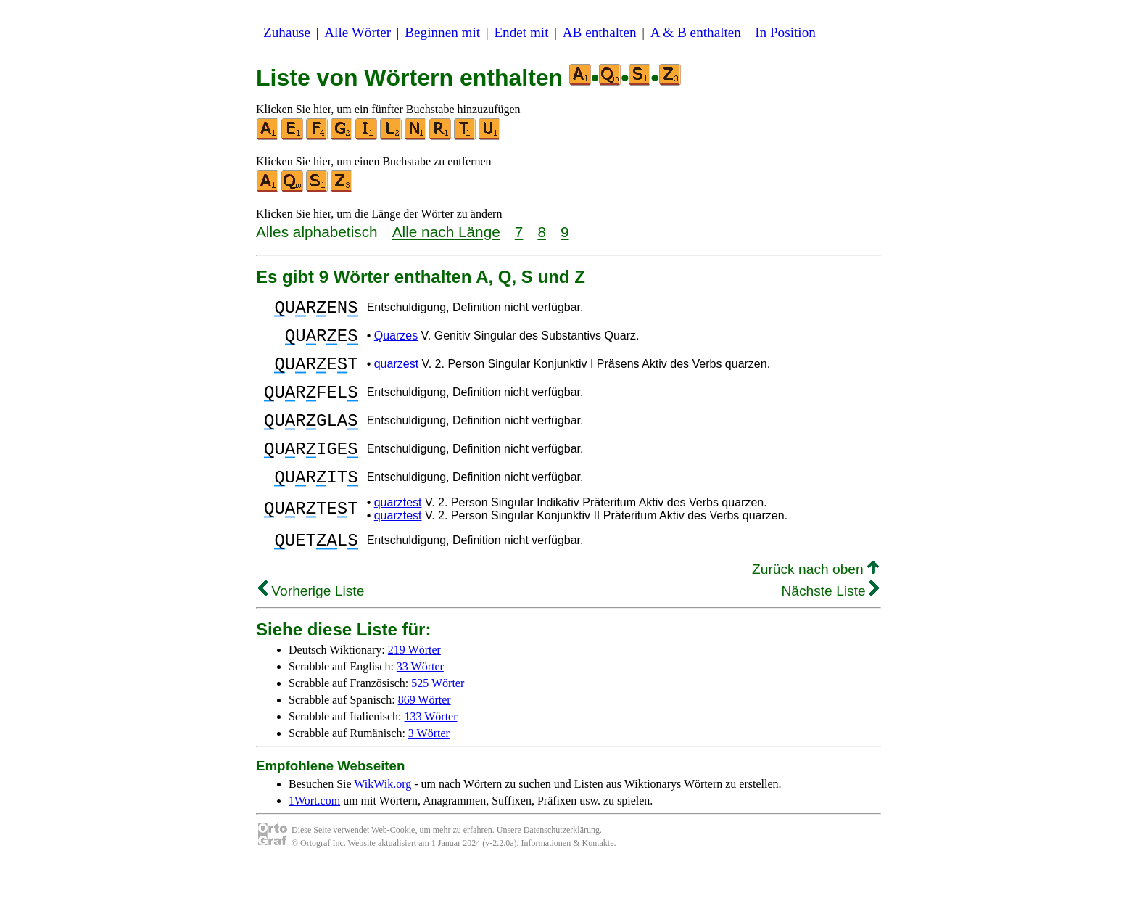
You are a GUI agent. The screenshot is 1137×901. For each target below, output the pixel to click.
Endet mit (521, 32)
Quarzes (396, 342)
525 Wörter (437, 718)
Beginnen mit (442, 32)
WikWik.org (382, 818)
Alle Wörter (357, 32)
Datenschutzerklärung (562, 865)
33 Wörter (420, 701)
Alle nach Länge (446, 231)
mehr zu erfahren (462, 865)
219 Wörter (414, 684)
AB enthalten (600, 32)
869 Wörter (424, 734)
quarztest (398, 533)
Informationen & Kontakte (567, 878)
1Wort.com (314, 835)
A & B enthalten (695, 32)
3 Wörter (429, 768)
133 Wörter (431, 751)
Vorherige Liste (311, 625)
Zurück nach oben (815, 604)
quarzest (396, 375)
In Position (785, 32)
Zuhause (286, 32)
